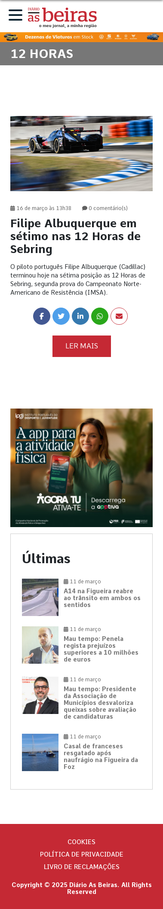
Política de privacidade (81, 854)
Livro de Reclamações (82, 866)
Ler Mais (81, 346)
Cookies (81, 842)
